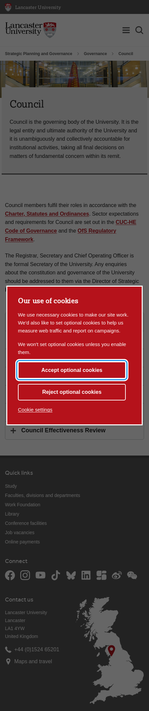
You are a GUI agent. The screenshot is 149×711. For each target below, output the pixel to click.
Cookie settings (35, 409)
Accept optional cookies (71, 370)
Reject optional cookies (72, 392)
